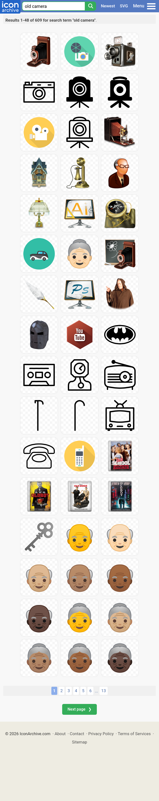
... (96, 690)
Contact (77, 733)
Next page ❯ (79, 709)
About (60, 733)
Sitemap (79, 742)
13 (103, 690)
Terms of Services (134, 733)
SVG (124, 5)
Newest (108, 5)
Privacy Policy (101, 733)
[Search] (90, 6)
